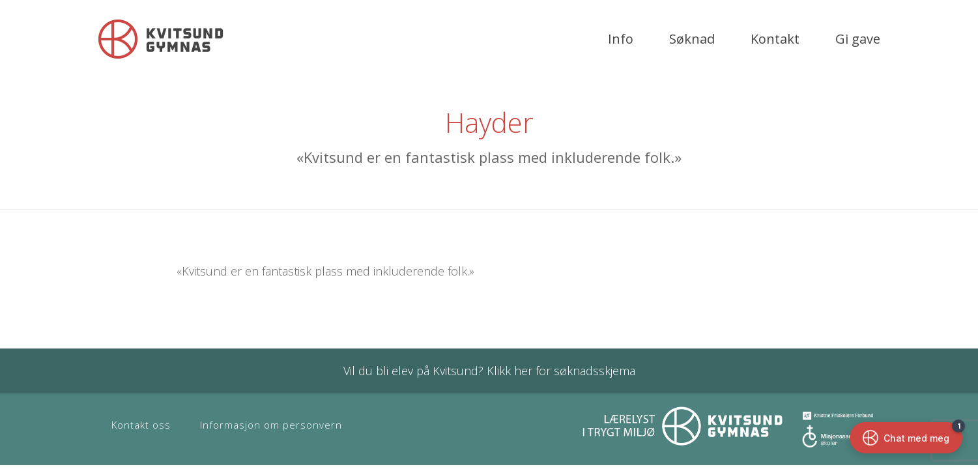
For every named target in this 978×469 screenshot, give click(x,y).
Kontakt (775, 39)
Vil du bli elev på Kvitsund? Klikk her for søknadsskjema (489, 370)
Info (620, 39)
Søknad (692, 39)
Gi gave (857, 39)
